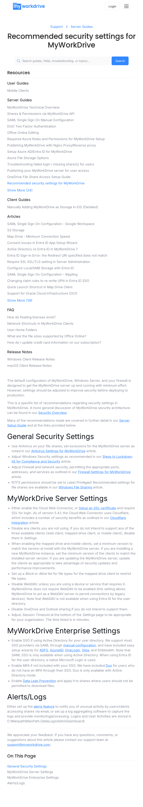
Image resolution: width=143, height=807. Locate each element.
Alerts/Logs (16, 783)
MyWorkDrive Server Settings (30, 772)
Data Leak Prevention (39, 681)
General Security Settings (27, 766)
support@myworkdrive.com (28, 745)
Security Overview (52, 413)
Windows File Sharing (75, 487)
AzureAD (56, 650)
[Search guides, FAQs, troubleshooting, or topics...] (63, 61)
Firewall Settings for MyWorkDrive (104, 472)
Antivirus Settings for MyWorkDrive (58, 451)
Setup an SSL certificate (97, 508)
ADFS (43, 650)
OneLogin (72, 650)
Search (120, 61)
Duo (109, 665)
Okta (85, 650)
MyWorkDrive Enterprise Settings (33, 777)
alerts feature (44, 706)
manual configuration (79, 645)
